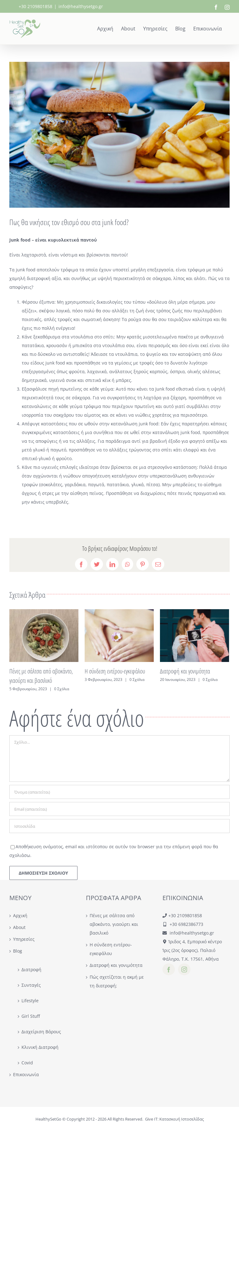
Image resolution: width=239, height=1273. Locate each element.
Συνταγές (31, 985)
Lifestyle (30, 1000)
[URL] (119, 826)
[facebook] (168, 969)
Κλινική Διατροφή (40, 1047)
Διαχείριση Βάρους (41, 1032)
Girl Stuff (30, 1016)
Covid (27, 1063)
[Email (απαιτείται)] (119, 809)
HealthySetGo (48, 1119)
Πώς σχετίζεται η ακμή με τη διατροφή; (117, 981)
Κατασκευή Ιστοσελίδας (181, 1119)
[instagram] (184, 969)
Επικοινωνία (26, 1074)
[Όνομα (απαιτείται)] (119, 792)
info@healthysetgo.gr (81, 6)
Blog (17, 951)
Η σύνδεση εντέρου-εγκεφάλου (115, 671)
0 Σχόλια (61, 688)
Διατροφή (31, 969)
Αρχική (20, 915)
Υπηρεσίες (24, 939)
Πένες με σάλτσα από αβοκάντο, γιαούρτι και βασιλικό (114, 924)
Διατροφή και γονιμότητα (185, 671)
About (19, 927)
